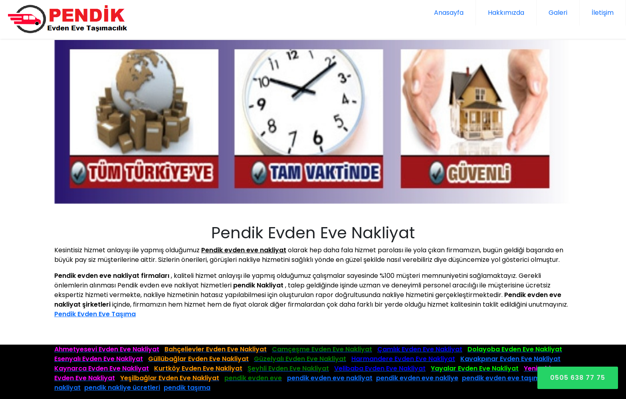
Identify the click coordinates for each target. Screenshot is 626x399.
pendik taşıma (187, 387)
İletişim (603, 12)
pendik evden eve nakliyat (329, 378)
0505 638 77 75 (577, 377)
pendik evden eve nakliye (417, 378)
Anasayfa (449, 12)
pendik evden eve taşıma (503, 378)
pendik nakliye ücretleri (122, 387)
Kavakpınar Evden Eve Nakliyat (510, 358)
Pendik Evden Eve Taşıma (95, 314)
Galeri (558, 12)
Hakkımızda (506, 12)
